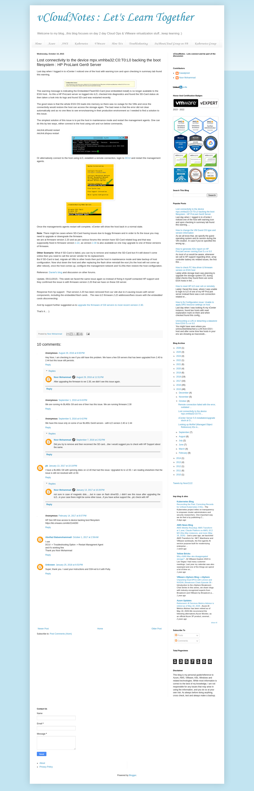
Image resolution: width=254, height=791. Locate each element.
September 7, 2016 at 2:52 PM (90, 440)
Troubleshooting (138, 43)
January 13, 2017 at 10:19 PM (63, 466)
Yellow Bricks (183, 553)
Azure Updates (184, 600)
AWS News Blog (185, 525)
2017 (179, 381)
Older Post (157, 628)
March (182, 449)
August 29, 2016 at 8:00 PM (71, 353)
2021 (179, 364)
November (184, 397)
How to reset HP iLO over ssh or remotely (195, 286)
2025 (179, 352)
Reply (48, 364)
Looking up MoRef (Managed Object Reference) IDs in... (195, 425)
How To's (116, 43)
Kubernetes (81, 43)
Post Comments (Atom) (61, 634)
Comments (181, 641)
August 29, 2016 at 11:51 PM (90, 377)
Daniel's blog (55, 272)
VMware (99, 43)
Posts (179, 635)
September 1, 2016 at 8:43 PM (73, 400)
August (182, 436)
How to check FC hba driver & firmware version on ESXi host (194, 268)
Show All (214, 623)
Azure (51, 43)
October (183, 401)
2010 (179, 474)
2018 (179, 376)
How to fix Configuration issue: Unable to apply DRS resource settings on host (195, 303)
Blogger (132, 775)
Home (38, 43)
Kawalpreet (184, 73)
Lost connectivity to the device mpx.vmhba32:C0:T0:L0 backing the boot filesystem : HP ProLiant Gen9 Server (195, 211)
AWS (65, 43)
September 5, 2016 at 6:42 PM (73, 418)
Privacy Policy (46, 767)
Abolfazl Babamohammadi (58, 537)
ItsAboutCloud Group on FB (171, 43)
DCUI (128, 158)
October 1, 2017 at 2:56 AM (85, 537)
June (181, 444)
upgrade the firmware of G (111, 305)
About (42, 763)
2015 (179, 389)
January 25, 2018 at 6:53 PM (69, 565)
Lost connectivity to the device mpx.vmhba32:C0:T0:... (192, 412)
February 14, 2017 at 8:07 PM (72, 516)
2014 (179, 458)
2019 (179, 372)
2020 (179, 368)
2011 (179, 470)
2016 (179, 385)
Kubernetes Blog (185, 501)
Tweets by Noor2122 (182, 483)
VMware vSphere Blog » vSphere (193, 577)
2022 (179, 360)
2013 (179, 462)
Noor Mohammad (62, 377)
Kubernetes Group (205, 43)
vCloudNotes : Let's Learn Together (115, 17)
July (181, 440)
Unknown (50, 565)
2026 (179, 348)
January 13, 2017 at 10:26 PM (90, 490)
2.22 (77, 243)
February (183, 453)
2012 (179, 466)
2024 (179, 356)
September (184, 432)
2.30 (94, 243)
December (184, 393)
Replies (52, 371)
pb (46, 466)
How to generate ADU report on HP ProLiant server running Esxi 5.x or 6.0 (194, 250)
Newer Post (43, 628)
